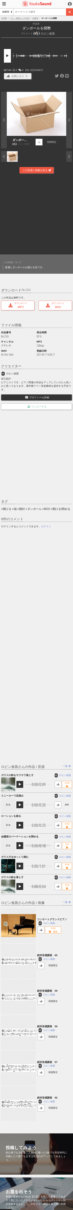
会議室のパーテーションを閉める (20, 836)
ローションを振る (11, 816)
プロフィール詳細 (37, 397)
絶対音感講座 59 (47, 990)
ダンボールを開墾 (19, 140)
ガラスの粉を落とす (12, 877)
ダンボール (34, 508)
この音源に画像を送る (36, 170)
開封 (22, 508)
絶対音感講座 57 (47, 1062)
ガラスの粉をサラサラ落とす (17, 775)
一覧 (67, 766)
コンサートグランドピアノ (52, 919)
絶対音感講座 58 (47, 1026)
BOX (47, 508)
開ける (7, 508)
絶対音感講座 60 (47, 955)
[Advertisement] (36, 215)
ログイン (46, 526)
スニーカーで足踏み (12, 795)
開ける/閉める (61, 508)
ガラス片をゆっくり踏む (15, 856)
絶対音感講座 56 (47, 1097)
